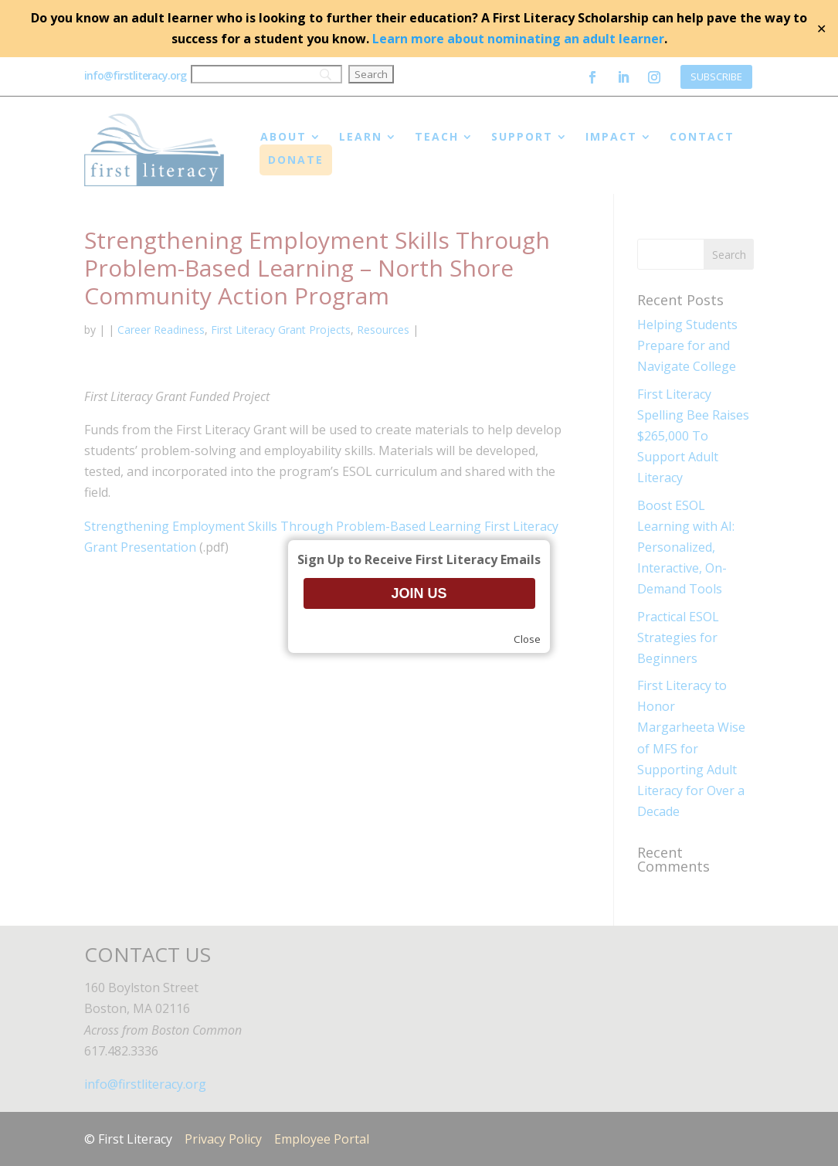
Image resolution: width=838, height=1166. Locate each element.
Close (527, 639)
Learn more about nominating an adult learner (518, 38)
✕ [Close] (821, 28)
